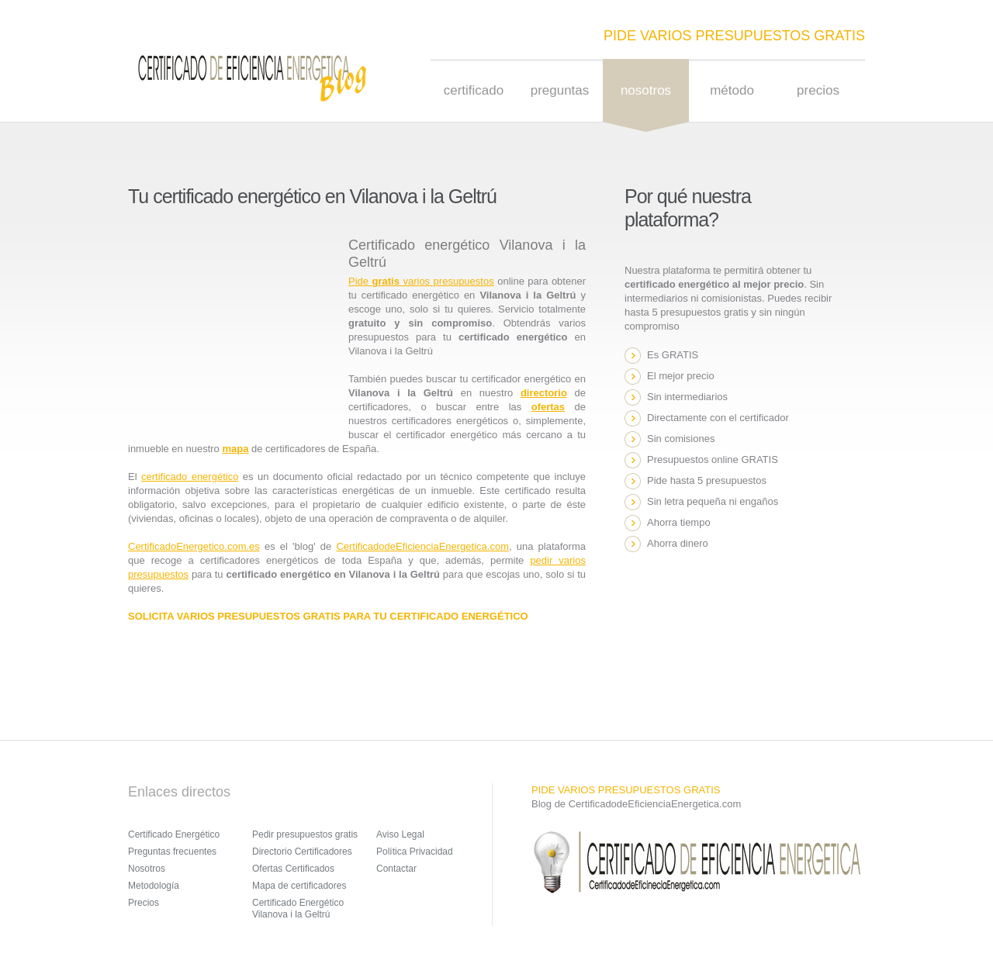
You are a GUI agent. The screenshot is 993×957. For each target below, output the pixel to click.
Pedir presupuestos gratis (305, 834)
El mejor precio (680, 376)
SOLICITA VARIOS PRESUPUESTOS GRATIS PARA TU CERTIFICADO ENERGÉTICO (328, 616)
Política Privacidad (414, 851)
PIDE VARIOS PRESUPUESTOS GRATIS (734, 35)
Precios (818, 90)
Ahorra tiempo (679, 522)
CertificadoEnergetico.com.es (194, 546)
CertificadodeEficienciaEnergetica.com (422, 546)
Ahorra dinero (677, 543)
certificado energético (189, 476)
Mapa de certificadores (299, 885)
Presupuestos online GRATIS (712, 459)
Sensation (251, 77)
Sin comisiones (680, 438)
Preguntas (560, 90)
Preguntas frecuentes (172, 851)
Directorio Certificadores (302, 851)
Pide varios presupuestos (421, 281)
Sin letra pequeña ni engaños (712, 501)
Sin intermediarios (687, 396)
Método (732, 90)
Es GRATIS (672, 355)
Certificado (473, 90)
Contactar (396, 868)
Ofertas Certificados (293, 868)
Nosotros (146, 868)
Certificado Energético (174, 834)
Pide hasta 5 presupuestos (706, 480)
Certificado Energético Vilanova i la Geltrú (298, 908)
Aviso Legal (400, 834)
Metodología (153, 885)
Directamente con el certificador (718, 417)
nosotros (646, 90)
